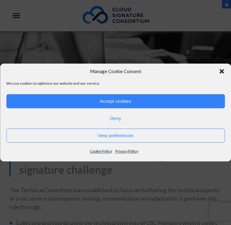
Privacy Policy (126, 151)
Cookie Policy (101, 151)
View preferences (116, 135)
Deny (115, 118)
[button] (221, 71)
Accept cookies (115, 101)
